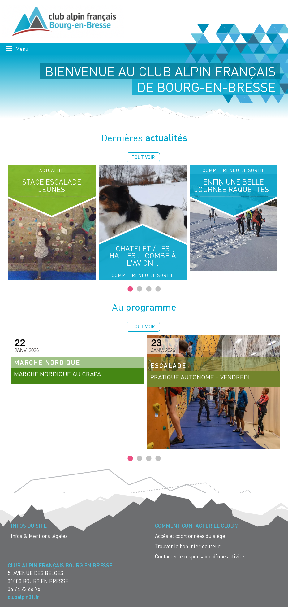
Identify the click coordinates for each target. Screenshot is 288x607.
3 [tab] (149, 289)
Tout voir (143, 157)
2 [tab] (139, 289)
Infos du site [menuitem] (29, 525)
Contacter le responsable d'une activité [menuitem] (199, 556)
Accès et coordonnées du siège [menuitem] (190, 536)
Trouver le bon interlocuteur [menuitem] (187, 546)
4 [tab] (158, 289)
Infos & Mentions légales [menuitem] (39, 536)
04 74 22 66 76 (24, 589)
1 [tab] (130, 289)
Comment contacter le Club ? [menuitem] (196, 525)
